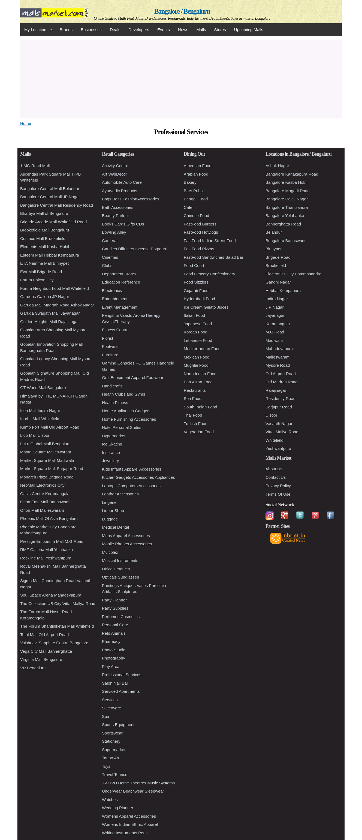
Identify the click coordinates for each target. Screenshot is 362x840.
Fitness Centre (115, 329)
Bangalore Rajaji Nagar (287, 199)
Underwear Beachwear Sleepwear (133, 791)
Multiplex (110, 552)
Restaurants (195, 390)
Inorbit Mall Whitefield (39, 418)
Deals (115, 29)
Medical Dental (115, 527)
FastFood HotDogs (201, 232)
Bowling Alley (114, 232)
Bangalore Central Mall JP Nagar (50, 196)
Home (25, 123)
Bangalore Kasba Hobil (286, 182)
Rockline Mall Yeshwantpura (45, 558)
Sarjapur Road (279, 407)
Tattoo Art (110, 757)
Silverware (111, 708)
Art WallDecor (114, 174)
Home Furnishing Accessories (129, 419)
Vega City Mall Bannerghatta (46, 651)
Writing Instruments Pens (124, 832)
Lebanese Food (198, 340)
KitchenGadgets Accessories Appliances (138, 477)
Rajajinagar (276, 390)
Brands (66, 29)
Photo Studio (113, 650)
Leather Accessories (120, 494)
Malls (201, 29)
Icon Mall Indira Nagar (40, 410)
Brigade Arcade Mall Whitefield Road (53, 221)
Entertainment (114, 298)
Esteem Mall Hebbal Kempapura (49, 255)
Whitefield (274, 440)
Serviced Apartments (121, 691)
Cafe (188, 207)
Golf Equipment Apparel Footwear (132, 377)
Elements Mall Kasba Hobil (44, 246)
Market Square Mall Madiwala (47, 460)
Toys (106, 766)
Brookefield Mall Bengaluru (44, 230)
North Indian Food (200, 373)
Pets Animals (114, 633)
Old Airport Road (281, 373)
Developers (138, 29)
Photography (113, 658)
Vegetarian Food (199, 431)
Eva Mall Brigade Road (41, 271)
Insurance (111, 452)
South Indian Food (200, 407)
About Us (274, 468)
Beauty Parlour (115, 215)
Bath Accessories (117, 207)
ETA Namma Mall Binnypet (44, 263)
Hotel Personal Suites (121, 427)
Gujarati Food (196, 290)
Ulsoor (271, 415)
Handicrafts (112, 386)
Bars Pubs (193, 190)
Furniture (110, 355)
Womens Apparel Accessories (129, 816)
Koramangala (278, 323)
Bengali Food (196, 199)
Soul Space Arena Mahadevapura (50, 595)
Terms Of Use (278, 494)
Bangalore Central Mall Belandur (49, 188)
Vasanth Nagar (279, 423)
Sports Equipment (118, 724)
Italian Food (194, 315)
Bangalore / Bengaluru (182, 11)
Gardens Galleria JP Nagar (44, 296)
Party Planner (114, 600)
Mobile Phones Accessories (127, 543)
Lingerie (109, 502)
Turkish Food (195, 423)
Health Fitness (115, 402)
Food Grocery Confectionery (209, 274)
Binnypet (273, 248)
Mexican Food (196, 357)
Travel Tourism (115, 774)
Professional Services (121, 674)
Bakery (190, 182)
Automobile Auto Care (122, 182)
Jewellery (110, 460)
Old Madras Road (282, 382)
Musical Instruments (120, 560)
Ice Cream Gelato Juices (206, 307)
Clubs (107, 265)
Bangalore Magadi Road (288, 190)
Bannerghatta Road (283, 224)
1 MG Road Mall (35, 165)
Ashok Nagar (277, 165)
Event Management (119, 307)
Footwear (110, 346)
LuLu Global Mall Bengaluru (45, 443)
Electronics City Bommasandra (293, 274)
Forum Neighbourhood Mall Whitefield (54, 288)
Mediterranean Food (202, 348)
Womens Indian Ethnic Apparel (130, 824)
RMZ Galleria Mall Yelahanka (46, 549)
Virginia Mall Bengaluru (41, 659)
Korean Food (195, 332)
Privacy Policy (278, 485)
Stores (220, 29)
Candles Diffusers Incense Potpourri (134, 248)
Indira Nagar (277, 298)
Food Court (194, 265)
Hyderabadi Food (199, 298)
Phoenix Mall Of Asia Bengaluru (49, 518)
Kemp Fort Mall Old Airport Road (49, 427)
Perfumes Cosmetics (121, 616)
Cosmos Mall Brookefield (42, 238)
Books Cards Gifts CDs (123, 224)
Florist (107, 338)
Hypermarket (113, 435)
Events (163, 29)
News (183, 29)
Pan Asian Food (198, 382)
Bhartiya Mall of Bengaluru (44, 213)
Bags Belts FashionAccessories (130, 199)
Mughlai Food (196, 365)
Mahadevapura (279, 348)
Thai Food (193, 415)
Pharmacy (111, 641)
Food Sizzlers (196, 282)
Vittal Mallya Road (282, 431)
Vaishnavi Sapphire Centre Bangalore (54, 642)
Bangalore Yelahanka (285, 215)
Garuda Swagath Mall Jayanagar (50, 313)
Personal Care (115, 624)
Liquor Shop (113, 510)
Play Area (110, 666)
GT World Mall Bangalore (43, 387)
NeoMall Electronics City (42, 485)
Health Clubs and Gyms (123, 394)
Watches (110, 799)
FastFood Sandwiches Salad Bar (213, 257)
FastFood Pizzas (199, 248)
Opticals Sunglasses (120, 577)
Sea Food (192, 398)
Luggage (110, 519)
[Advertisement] (181, 78)
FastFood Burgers (200, 224)
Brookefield (276, 265)
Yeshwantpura (278, 448)
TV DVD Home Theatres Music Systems (138, 783)
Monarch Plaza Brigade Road (47, 477)
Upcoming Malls (248, 29)
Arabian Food (196, 174)
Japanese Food (198, 323)
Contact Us (276, 477)
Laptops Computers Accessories (131, 485)
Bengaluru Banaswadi (285, 240)
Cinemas (110, 257)
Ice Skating (112, 444)
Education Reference (121, 282)
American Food (198, 165)
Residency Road (280, 398)
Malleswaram (277, 357)
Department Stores (119, 274)
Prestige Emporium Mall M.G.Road (51, 541)
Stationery (111, 741)
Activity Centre (115, 165)
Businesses (91, 29)
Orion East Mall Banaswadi (44, 501)
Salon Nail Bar (115, 683)
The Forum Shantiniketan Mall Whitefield (57, 626)
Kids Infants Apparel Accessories (131, 469)
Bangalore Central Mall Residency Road (56, 205)
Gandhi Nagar (278, 282)
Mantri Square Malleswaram (45, 452)
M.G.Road (275, 332)
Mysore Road (278, 365)
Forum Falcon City (37, 280)
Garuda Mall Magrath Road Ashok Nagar (57, 305)
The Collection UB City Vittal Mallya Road (57, 603)
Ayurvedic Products (119, 190)
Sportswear (112, 733)
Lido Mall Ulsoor (35, 435)
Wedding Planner (117, 807)
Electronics (112, 290)
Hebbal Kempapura (283, 290)
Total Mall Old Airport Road (44, 634)
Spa (105, 716)
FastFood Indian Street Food (210, 240)
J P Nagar (274, 307)
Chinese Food (196, 215)
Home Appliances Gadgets (126, 410)
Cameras (110, 240)
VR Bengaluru (33, 668)
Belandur (274, 232)
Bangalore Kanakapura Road (292, 174)
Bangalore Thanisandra (287, 207)
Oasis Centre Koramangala (45, 493)
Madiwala (274, 340)
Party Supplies (115, 608)
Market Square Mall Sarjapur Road (51, 468)
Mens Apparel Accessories (126, 535)
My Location (36, 29)
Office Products (116, 569)
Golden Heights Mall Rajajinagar (49, 321)
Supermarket (113, 749)
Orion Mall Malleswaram (42, 510)
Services (110, 699)
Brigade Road (278, 257)
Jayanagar (275, 315)
